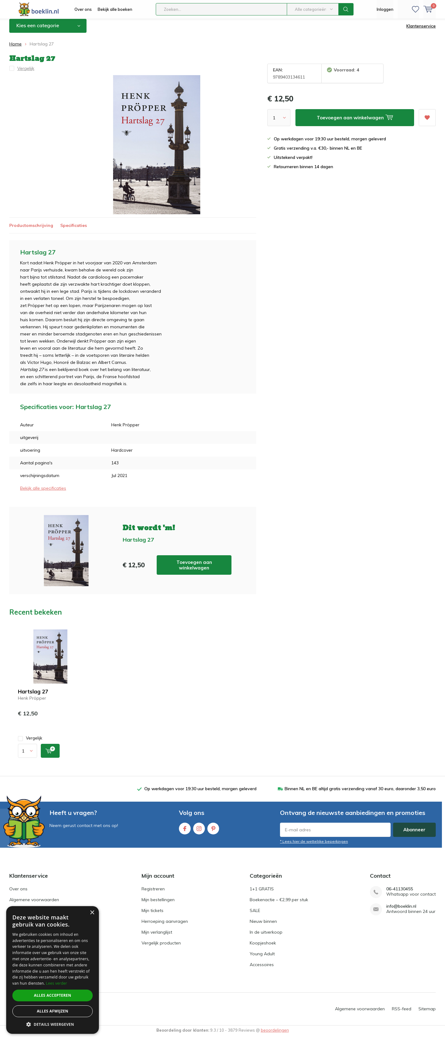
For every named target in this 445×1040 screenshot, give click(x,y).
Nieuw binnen (263, 926)
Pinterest (213, 831)
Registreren (153, 893)
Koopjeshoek (263, 947)
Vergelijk (30, 742)
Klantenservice (421, 30)
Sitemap (427, 1013)
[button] (52, 1024)
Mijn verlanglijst (157, 937)
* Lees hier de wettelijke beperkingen (314, 846)
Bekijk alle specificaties (43, 493)
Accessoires (262, 969)
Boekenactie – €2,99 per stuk (279, 904)
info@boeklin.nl (401, 911)
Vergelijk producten (161, 947)
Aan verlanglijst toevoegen (427, 120)
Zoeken (346, 9)
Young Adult (262, 958)
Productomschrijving (31, 229)
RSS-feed (401, 1013)
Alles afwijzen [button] (52, 1011)
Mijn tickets (152, 915)
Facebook (185, 831)
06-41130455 (399, 893)
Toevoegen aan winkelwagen (194, 569)
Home (15, 48)
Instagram (199, 831)
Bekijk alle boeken (115, 9)
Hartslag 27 (33, 696)
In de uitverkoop (266, 937)
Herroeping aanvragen (165, 926)
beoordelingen (275, 1034)
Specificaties (73, 229)
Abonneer (414, 834)
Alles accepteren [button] (52, 995)
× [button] (92, 912)
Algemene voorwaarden (34, 904)
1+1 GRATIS (262, 893)
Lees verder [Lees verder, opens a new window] (56, 983)
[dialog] (52, 970)
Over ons (83, 9)
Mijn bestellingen (158, 904)
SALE (255, 915)
